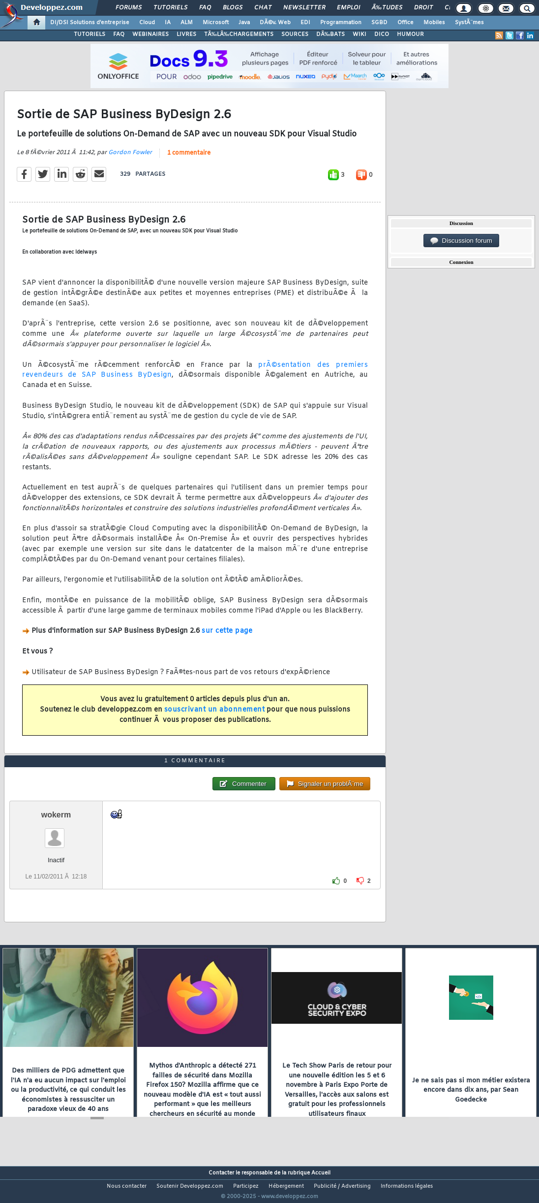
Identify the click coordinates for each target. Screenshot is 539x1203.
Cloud (147, 22)
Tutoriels (170, 8)
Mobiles (434, 22)
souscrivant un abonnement (214, 715)
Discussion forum (461, 241)
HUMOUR (410, 34)
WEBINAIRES (150, 34)
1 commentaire (188, 159)
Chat (262, 8)
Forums (129, 8)
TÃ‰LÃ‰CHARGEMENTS (238, 34)
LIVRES (186, 34)
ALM (186, 22)
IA (168, 22)
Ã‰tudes (387, 8)
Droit (423, 8)
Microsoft (216, 22)
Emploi (348, 8)
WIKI (359, 34)
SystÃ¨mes (469, 22)
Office (405, 22)
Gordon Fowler (130, 159)
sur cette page (227, 637)
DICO (381, 34)
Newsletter (304, 8)
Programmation (340, 22)
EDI (305, 22)
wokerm (56, 833)
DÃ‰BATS (330, 34)
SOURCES (294, 34)
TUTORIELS (89, 34)
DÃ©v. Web (275, 22)
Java (244, 22)
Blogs (232, 8)
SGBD (379, 22)
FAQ (205, 8)
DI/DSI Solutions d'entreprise (89, 22)
